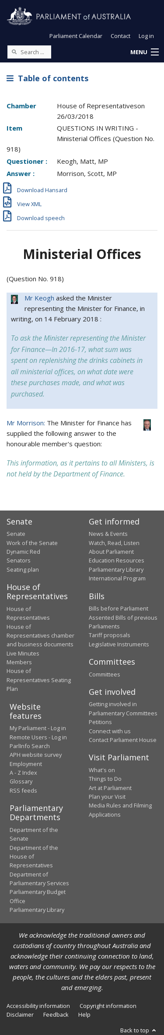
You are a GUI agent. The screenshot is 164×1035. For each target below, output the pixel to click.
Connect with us (110, 731)
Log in (146, 36)
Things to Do (105, 779)
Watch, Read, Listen (114, 543)
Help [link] (84, 1014)
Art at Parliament (110, 788)
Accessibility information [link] (38, 1006)
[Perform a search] (14, 51)
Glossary (21, 781)
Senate (16, 534)
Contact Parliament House (123, 740)
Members (19, 662)
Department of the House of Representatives (34, 856)
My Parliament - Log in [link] (38, 728)
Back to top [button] (138, 1030)
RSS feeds (23, 790)
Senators (19, 560)
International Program (117, 578)
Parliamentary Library (116, 569)
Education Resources (116, 560)
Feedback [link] (56, 1014)
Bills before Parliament (118, 608)
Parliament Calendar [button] (75, 36)
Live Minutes (23, 653)
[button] (144, 52)
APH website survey (36, 755)
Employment (26, 764)
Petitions (100, 722)
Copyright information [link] (108, 1006)
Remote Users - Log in (38, 737)
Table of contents (47, 78)
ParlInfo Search (30, 746)
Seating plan (23, 569)
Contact (120, 36)
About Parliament (111, 551)
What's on (102, 770)
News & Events (108, 534)
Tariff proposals (109, 635)
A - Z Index (23, 772)
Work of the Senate (32, 543)
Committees (104, 674)
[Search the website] (29, 52)
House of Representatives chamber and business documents (40, 636)
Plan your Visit (107, 796)
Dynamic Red (23, 551)
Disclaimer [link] (20, 1014)
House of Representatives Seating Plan (39, 680)
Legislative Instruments (119, 644)
